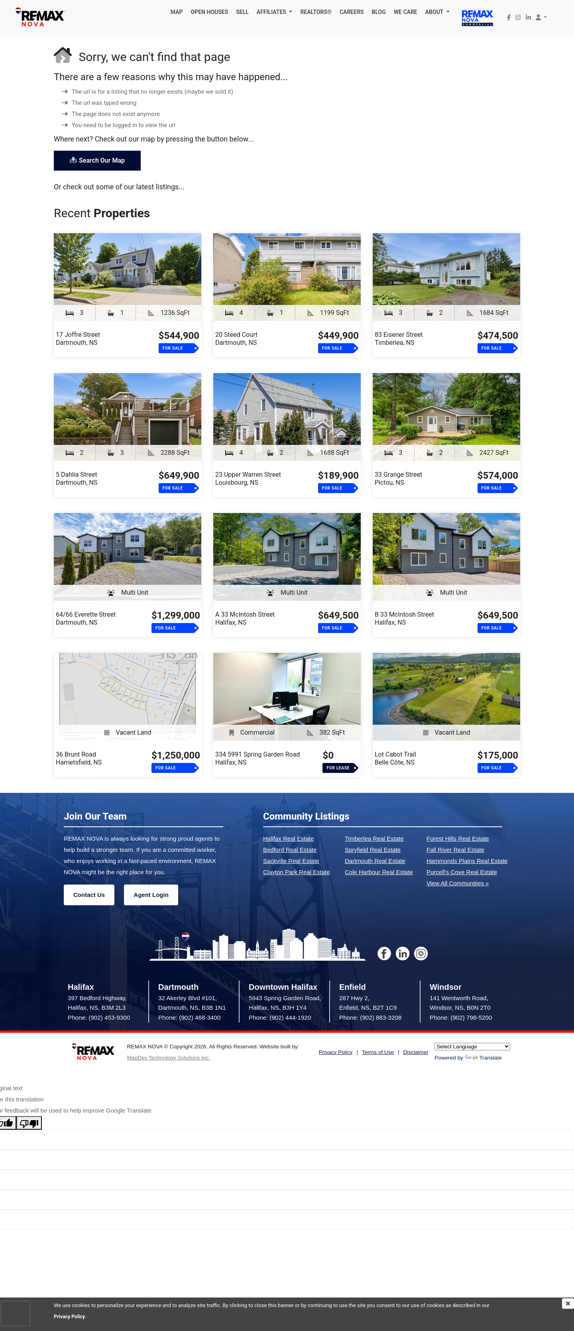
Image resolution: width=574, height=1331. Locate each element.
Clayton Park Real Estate (296, 872)
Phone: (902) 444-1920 (280, 1017)
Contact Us (89, 894)
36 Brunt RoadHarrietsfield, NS (79, 758)
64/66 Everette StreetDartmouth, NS (86, 618)
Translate (483, 1058)
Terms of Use (378, 1052)
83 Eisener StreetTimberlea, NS (399, 338)
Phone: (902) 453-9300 (99, 1017)
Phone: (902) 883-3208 (370, 1017)
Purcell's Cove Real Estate (462, 872)
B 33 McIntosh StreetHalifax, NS (404, 618)
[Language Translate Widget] (472, 1046)
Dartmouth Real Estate (375, 860)
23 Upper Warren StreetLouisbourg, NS (248, 478)
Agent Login (151, 894)
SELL (242, 12)
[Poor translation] (29, 1123)
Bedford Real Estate (289, 849)
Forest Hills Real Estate (458, 838)
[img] (568, 1303)
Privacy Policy (70, 1316)
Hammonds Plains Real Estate (467, 860)
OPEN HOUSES (209, 12)
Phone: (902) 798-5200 (461, 1017)
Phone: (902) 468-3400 (189, 1017)
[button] (275, 12)
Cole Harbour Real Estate (379, 872)
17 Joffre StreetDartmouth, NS (78, 338)
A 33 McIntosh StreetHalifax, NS (245, 618)
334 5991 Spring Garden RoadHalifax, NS (257, 758)
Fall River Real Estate (455, 849)
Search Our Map (97, 160)
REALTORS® (316, 12)
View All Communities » (458, 883)
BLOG (379, 12)
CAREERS (352, 12)
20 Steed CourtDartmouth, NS (236, 338)
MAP (177, 12)
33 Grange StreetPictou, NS (398, 478)
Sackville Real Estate (291, 860)
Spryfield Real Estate (373, 849)
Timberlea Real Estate (374, 838)
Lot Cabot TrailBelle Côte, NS (395, 758)
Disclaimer (416, 1052)
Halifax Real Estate (288, 838)
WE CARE (405, 12)
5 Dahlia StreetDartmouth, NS (76, 478)
